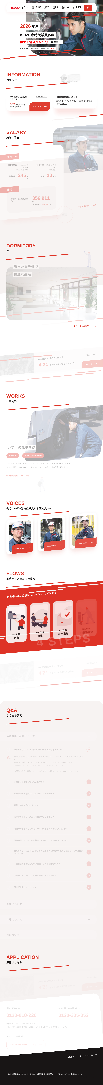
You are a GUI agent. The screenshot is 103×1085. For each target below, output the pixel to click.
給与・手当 (25, 7)
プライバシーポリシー (88, 1055)
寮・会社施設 (36, 7)
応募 (88, 7)
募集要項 (55, 7)
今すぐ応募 (40, 107)
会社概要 (70, 1057)
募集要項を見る (41, 97)
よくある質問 (77, 7)
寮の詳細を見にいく (85, 326)
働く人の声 (65, 7)
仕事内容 (46, 7)
